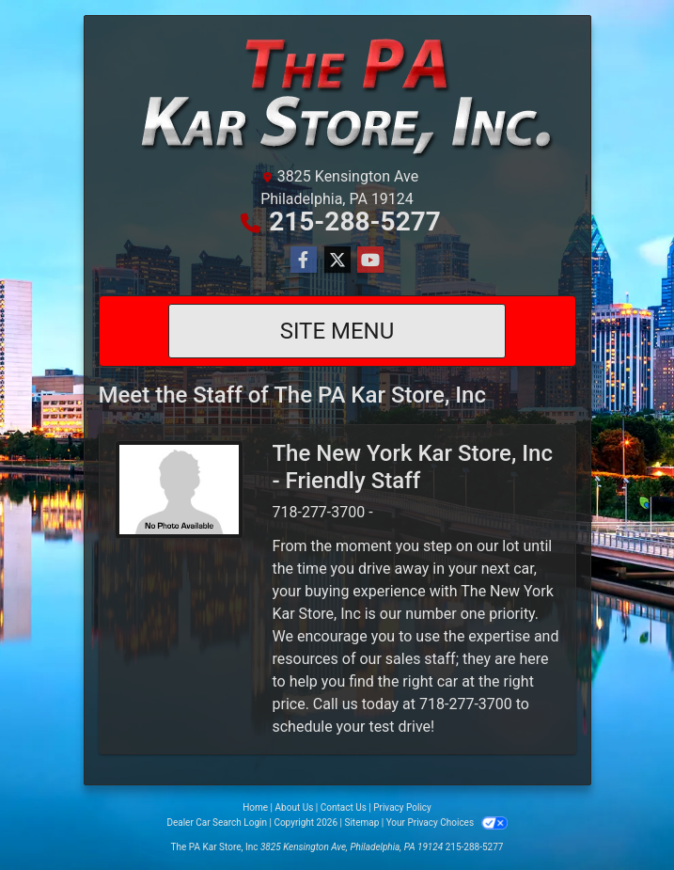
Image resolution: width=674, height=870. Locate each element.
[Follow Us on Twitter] (337, 260)
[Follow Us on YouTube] (370, 260)
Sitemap (361, 822)
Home (255, 807)
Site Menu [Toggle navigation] (337, 331)
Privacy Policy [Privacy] (402, 807)
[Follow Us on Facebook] (303, 260)
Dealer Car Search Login (216, 822)
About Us (294, 807)
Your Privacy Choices (447, 822)
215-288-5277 (355, 221)
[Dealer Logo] (337, 94)
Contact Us (344, 807)
